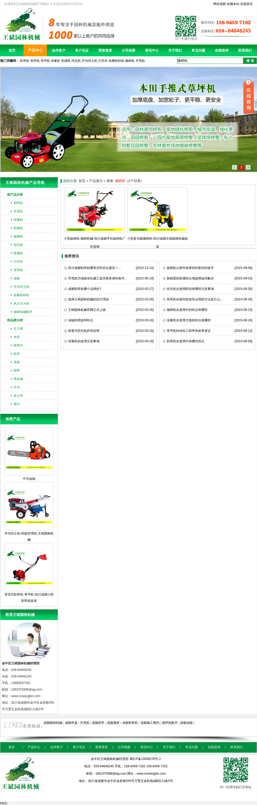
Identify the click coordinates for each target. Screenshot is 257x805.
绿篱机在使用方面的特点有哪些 (189, 320)
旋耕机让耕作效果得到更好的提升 (190, 268)
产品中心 (35, 50)
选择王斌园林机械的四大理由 (88, 299)
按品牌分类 (15, 320)
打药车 (103, 61)
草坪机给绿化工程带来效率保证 (189, 331)
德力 (17, 404)
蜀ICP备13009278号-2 (145, 759)
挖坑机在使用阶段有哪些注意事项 (190, 289)
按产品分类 (15, 194)
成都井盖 (71, 723)
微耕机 (130, 61)
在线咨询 (221, 50)
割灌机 (66, 61)
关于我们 (175, 50)
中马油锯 (29, 454)
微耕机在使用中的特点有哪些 (187, 310)
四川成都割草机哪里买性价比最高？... (94, 268)
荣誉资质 (105, 50)
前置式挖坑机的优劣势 (83, 331)
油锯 (17, 278)
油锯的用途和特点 (80, 320)
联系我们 (245, 50)
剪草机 (35, 61)
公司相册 (128, 50)
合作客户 (58, 50)
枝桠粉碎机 (116, 61)
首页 (12, 50)
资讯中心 (152, 50)
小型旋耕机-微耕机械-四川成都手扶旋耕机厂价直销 (95, 239)
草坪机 (45, 61)
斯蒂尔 (18, 345)
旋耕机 (18, 236)
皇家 (17, 362)
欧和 (17, 354)
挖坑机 (76, 61)
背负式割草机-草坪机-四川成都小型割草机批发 (29, 573)
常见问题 (198, 50)
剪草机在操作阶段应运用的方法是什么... (195, 299)
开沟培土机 (89, 61)
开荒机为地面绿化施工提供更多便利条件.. (97, 278)
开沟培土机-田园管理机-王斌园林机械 (29, 512)
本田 (17, 337)
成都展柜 (113, 723)
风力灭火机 (21, 303)
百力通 (18, 328)
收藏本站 (233, 4)
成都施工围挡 (150, 723)
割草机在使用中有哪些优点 (185, 341)
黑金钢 (18, 379)
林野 (17, 370)
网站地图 (219, 4)
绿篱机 (55, 61)
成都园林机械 (52, 723)
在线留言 (246, 4)
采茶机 (18, 270)
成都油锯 (186, 723)
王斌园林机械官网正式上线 (87, 310)
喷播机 (18, 253)
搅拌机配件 (170, 723)
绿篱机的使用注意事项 (83, 341)
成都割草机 (130, 723)
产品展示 (96, 181)
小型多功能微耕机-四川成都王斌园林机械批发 (157, 239)
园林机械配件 (23, 312)
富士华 (18, 396)
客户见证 (82, 50)
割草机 (24, 61)
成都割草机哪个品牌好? (84, 289)
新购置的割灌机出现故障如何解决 (190, 278)
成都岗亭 (98, 723)
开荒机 (140, 61)
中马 (17, 387)
